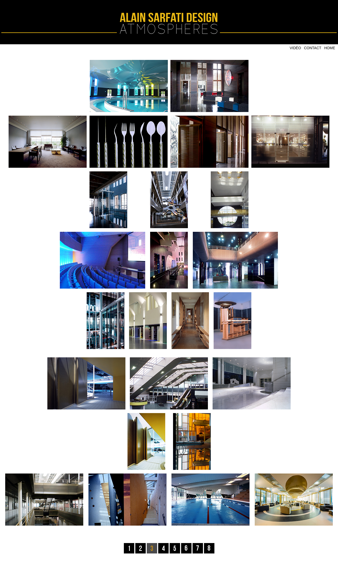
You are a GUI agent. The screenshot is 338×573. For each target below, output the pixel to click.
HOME (329, 48)
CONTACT (312, 48)
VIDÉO (295, 48)
